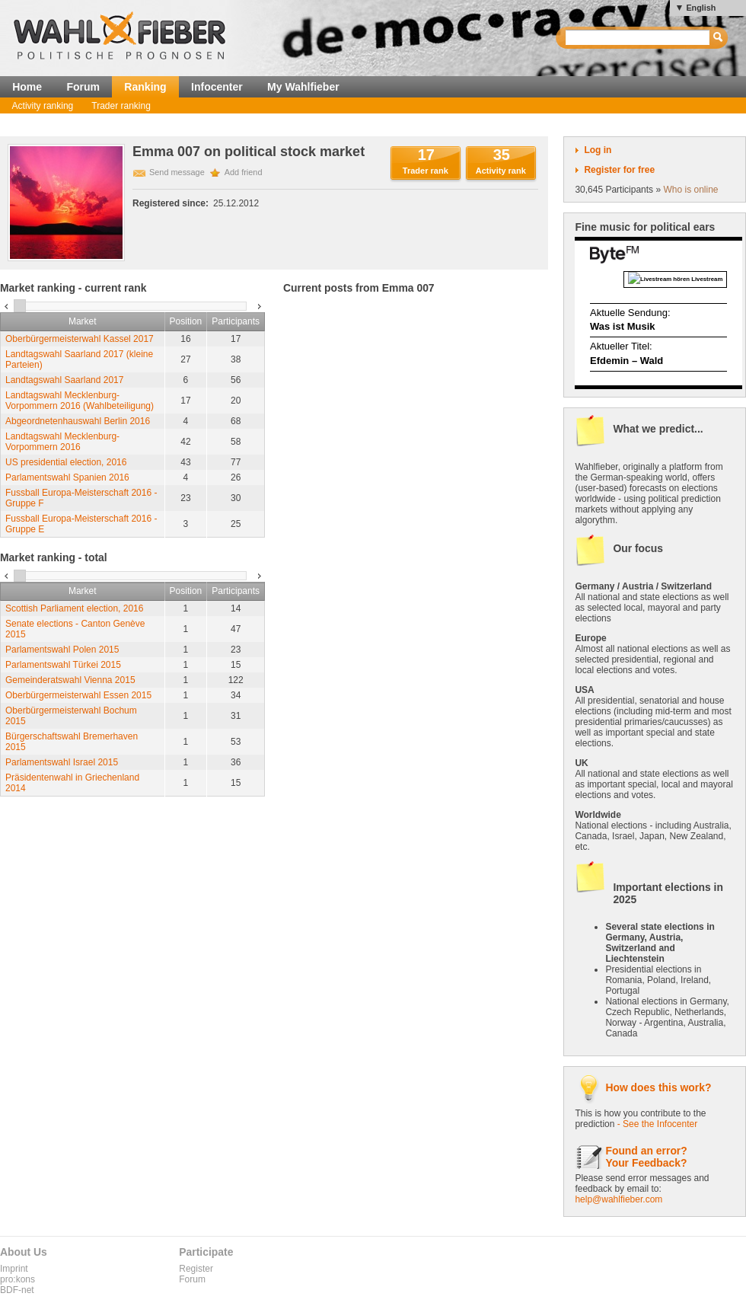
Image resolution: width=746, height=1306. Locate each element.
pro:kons (17, 1279)
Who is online (690, 189)
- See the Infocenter (657, 1124)
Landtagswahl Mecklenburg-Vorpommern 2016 (62, 441)
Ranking (145, 87)
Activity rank (501, 170)
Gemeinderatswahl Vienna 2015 (70, 680)
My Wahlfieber (303, 87)
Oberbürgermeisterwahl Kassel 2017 (79, 339)
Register (196, 1268)
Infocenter (217, 87)
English (701, 7)
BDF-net (17, 1290)
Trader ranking (121, 106)
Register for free (619, 169)
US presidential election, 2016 (65, 462)
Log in (597, 150)
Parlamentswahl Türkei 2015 (63, 664)
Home (27, 87)
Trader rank (425, 170)
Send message (177, 172)
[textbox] (638, 37)
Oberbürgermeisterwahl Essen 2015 (78, 695)
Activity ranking (43, 106)
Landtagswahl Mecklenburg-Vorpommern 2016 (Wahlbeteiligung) (79, 400)
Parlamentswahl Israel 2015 (61, 762)
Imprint (14, 1268)
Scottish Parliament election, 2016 (74, 608)
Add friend (244, 172)
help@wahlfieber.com (618, 1199)
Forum (83, 87)
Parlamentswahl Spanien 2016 (67, 477)
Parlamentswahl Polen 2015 (62, 649)
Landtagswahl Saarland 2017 (64, 380)
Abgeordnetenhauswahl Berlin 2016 (77, 421)
